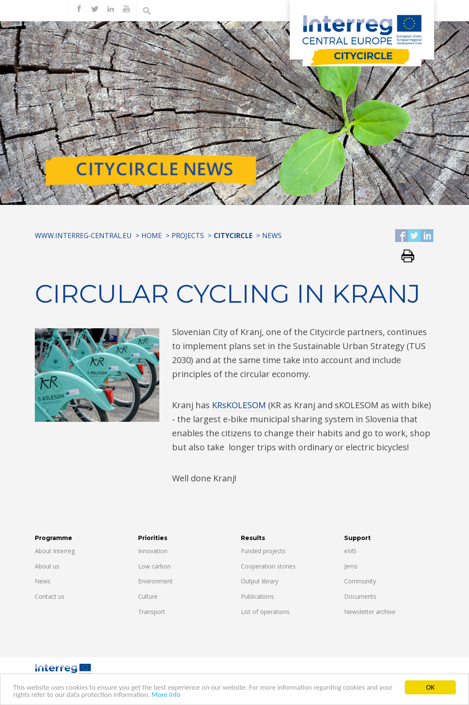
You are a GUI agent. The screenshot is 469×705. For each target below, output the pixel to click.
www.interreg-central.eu (83, 235)
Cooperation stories (268, 566)
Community (360, 581)
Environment (155, 581)
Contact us (50, 596)
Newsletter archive (370, 612)
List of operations (265, 612)
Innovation (152, 551)
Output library (259, 581)
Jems (351, 566)
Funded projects (263, 551)
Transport (151, 612)
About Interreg (55, 551)
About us (47, 566)
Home (151, 235)
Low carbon (154, 566)
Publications (257, 596)
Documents (360, 596)
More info (166, 696)
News (272, 235)
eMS (350, 551)
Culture (148, 596)
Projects (188, 235)
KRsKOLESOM (239, 405)
